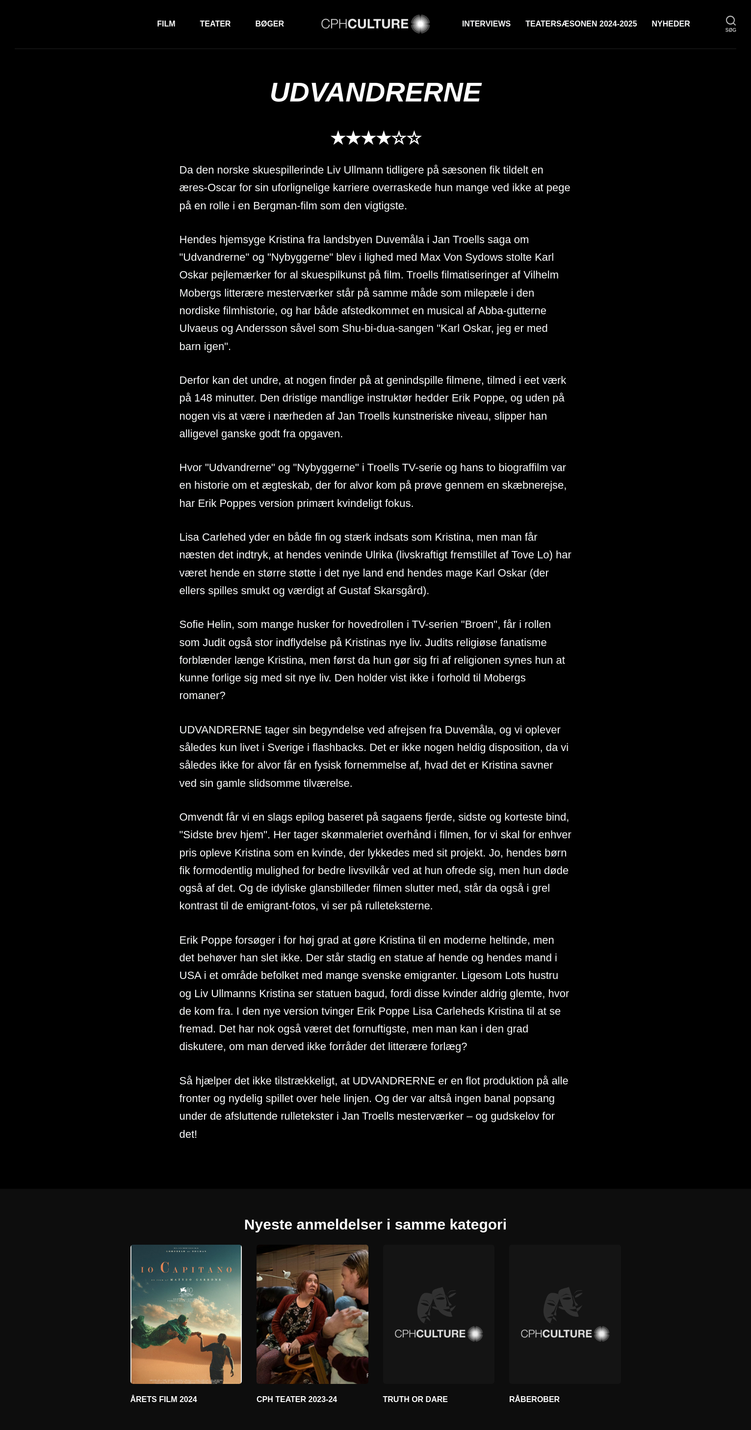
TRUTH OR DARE (415, 1399)
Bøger (269, 24)
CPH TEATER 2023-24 (297, 1399)
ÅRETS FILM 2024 (163, 1399)
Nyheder (671, 24)
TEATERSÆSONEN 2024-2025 (581, 24)
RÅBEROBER (534, 1399)
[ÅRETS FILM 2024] (186, 1314)
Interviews (486, 24)
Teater (215, 24)
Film (166, 24)
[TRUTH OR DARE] (439, 1314)
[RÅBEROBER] (565, 1314)
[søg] (730, 24)
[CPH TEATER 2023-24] (312, 1314)
